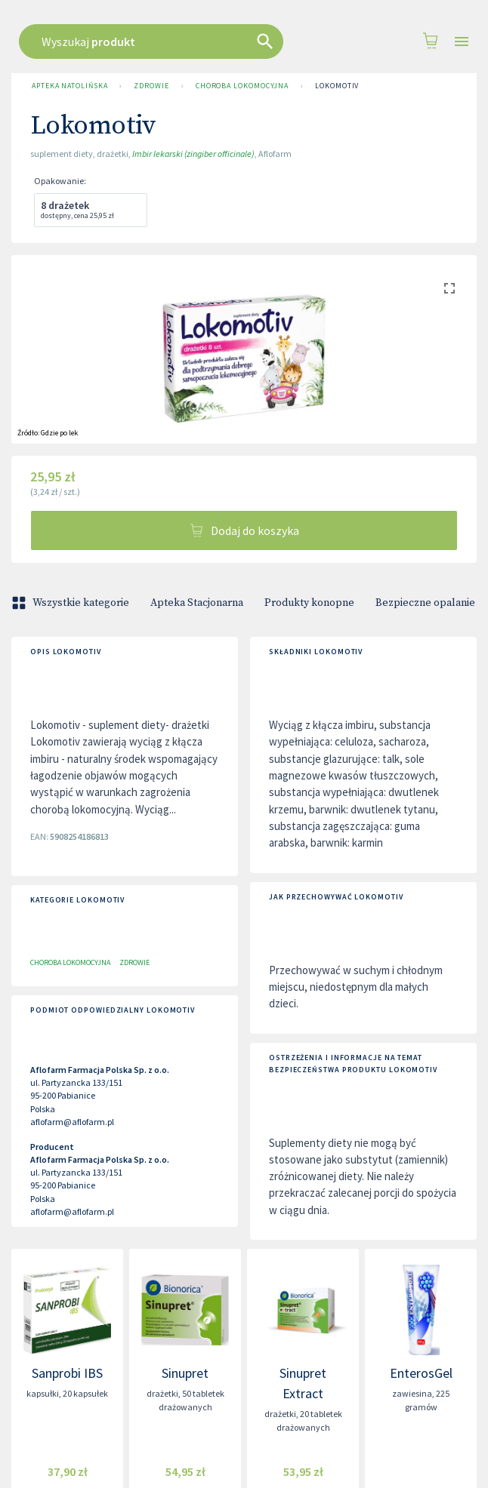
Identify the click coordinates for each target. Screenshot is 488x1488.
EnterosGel (421, 1373)
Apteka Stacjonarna (196, 603)
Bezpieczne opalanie (425, 603)
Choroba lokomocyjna (242, 86)
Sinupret (185, 1373)
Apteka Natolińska (69, 86)
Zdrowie (151, 86)
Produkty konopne (309, 603)
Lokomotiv (337, 86)
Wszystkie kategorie (71, 603)
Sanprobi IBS (67, 1373)
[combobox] (263, 41)
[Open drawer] (461, 42)
